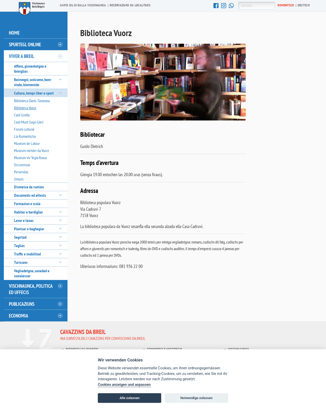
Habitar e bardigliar (28, 212)
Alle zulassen (130, 398)
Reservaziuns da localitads (130, 5)
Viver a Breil (21, 56)
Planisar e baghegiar (29, 228)
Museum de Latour (27, 143)
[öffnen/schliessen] (60, 44)
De (304, 5)
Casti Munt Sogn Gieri (28, 122)
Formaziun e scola (27, 203)
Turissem (21, 262)
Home (14, 32)
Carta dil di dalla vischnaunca (83, 5)
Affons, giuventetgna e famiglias (30, 69)
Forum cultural (24, 129)
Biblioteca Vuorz (25, 107)
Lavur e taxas (24, 220)
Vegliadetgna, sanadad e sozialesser (31, 273)
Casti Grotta (22, 114)
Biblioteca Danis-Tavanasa (32, 100)
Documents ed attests (30, 195)
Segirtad (20, 237)
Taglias (19, 245)
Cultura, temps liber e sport (34, 93)
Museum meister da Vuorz (31, 150)
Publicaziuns (21, 304)
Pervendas (21, 171)
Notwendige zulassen (196, 398)
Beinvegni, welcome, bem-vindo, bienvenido (33, 82)
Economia (18, 315)
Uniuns (18, 178)
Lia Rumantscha (25, 136)
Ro (286, 5)
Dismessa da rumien (29, 186)
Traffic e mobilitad (27, 253)
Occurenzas (22, 164)
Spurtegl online (25, 44)
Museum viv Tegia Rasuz (30, 157)
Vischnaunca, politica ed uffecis (31, 289)
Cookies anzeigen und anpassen (124, 385)
